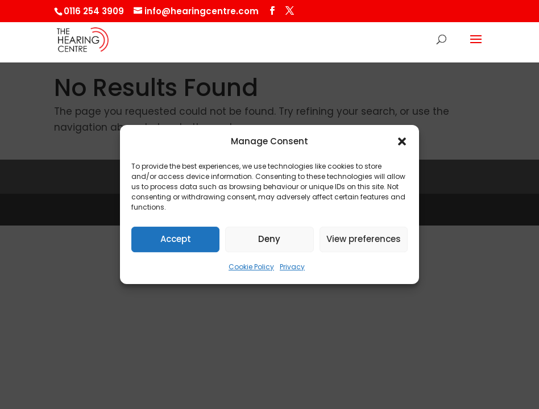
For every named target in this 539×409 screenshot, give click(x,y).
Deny (269, 239)
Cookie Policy (251, 267)
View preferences (363, 239)
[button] (402, 142)
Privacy (292, 267)
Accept (175, 239)
